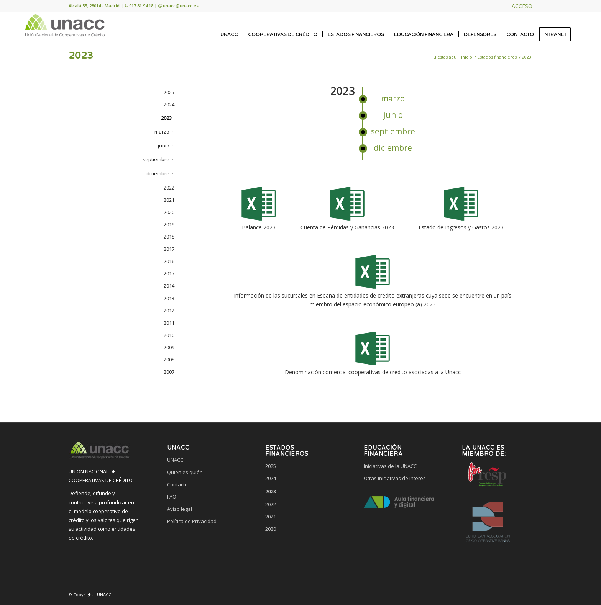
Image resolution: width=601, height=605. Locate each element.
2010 (169, 335)
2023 (81, 55)
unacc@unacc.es (181, 5)
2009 (169, 347)
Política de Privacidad (192, 521)
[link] (202, 550)
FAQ (171, 496)
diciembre (393, 147)
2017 (169, 248)
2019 (169, 224)
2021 (169, 199)
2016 (169, 261)
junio (393, 115)
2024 (169, 104)
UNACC (175, 459)
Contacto (177, 484)
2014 (169, 285)
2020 (169, 212)
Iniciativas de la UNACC (390, 466)
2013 (169, 298)
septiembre (393, 131)
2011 (169, 322)
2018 (169, 236)
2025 (169, 92)
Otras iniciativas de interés (395, 478)
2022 (169, 187)
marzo (393, 98)
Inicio (466, 57)
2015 (169, 273)
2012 (169, 310)
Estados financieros (497, 57)
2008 (169, 359)
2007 (169, 371)
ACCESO (522, 6)
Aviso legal (179, 508)
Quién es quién (185, 472)
